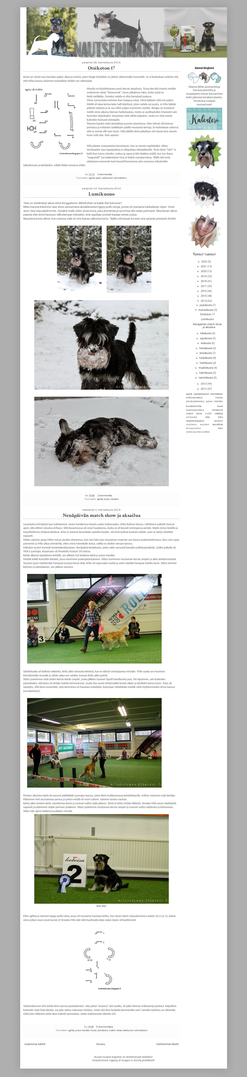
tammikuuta (206, 377)
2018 (204, 281)
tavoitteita (218, 424)
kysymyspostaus (195, 410)
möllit (208, 413)
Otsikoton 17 (101, 68)
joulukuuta (206, 305)
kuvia (107, 499)
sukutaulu (191, 424)
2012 (204, 388)
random (115, 499)
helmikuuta (206, 372)
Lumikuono (101, 194)
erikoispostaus (194, 397)
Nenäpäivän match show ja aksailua (101, 515)
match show (115, 1030)
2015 (204, 295)
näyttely (219, 413)
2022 (204, 261)
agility (92, 178)
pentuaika (191, 417)
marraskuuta (206, 310)
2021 (204, 266)
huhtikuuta (206, 363)
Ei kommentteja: (105, 1026)
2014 (204, 300)
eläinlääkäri (216, 394)
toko (220, 428)
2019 (204, 276)
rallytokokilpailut (195, 421)
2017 (204, 286)
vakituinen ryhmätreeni (114, 178)
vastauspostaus (194, 432)
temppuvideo (193, 428)
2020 (204, 271)
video (206, 432)
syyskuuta (206, 338)
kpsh (98, 178)
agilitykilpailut (201, 394)
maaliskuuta (206, 367)
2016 (204, 291)
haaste (219, 397)
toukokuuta (206, 357)
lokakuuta (206, 333)
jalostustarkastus (195, 401)
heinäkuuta (206, 348)
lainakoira (103, 1030)
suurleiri (204, 424)
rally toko (214, 417)
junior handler (82, 1030)
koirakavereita (193, 406)
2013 (204, 383)
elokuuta (206, 343)
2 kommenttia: (105, 174)
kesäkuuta (206, 353)
